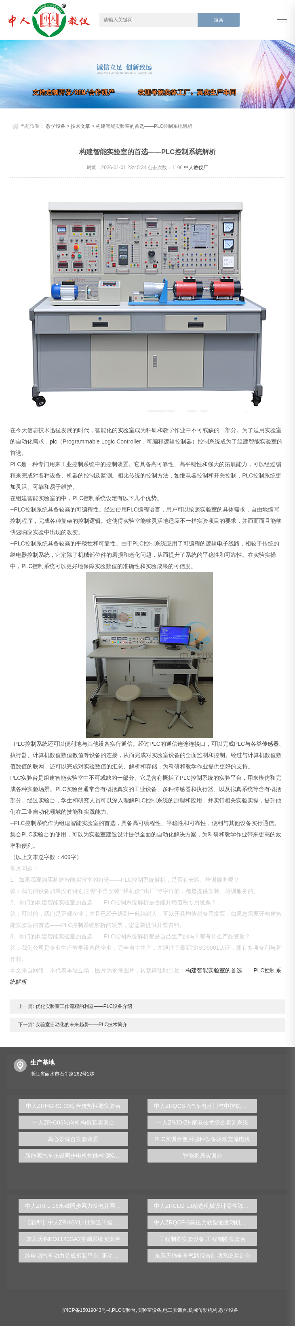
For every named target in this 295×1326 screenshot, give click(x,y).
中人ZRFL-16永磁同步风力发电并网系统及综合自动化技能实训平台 (77, 1206)
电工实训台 (175, 1310)
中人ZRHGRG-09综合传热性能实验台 (73, 1106)
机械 (83, 555)
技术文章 (80, 126)
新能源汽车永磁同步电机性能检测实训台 (76, 1155)
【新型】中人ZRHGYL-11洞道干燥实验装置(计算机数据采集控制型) (77, 1222)
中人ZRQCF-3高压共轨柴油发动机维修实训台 (205, 1222)
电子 (222, 543)
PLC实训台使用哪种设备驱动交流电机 (202, 1139)
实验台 (29, 777)
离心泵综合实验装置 (73, 1139)
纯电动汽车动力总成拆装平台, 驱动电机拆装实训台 (77, 1255)
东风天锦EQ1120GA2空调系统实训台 (73, 1239)
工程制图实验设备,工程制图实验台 (202, 1239)
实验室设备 (149, 1310)
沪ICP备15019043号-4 (86, 1310)
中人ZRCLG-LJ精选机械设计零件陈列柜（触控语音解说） (205, 1206)
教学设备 (55, 126)
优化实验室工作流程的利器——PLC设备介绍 (83, 1006)
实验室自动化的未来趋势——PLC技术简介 (81, 1024)
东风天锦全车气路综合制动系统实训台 (202, 1255)
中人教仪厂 (196, 167)
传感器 (270, 743)
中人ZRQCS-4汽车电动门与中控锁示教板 (205, 1106)
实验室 (126, 430)
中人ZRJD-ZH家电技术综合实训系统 (202, 1122)
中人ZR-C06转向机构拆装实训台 (73, 1122)
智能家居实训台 (202, 1155)
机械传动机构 (202, 1310)
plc (53, 441)
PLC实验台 (124, 1310)
